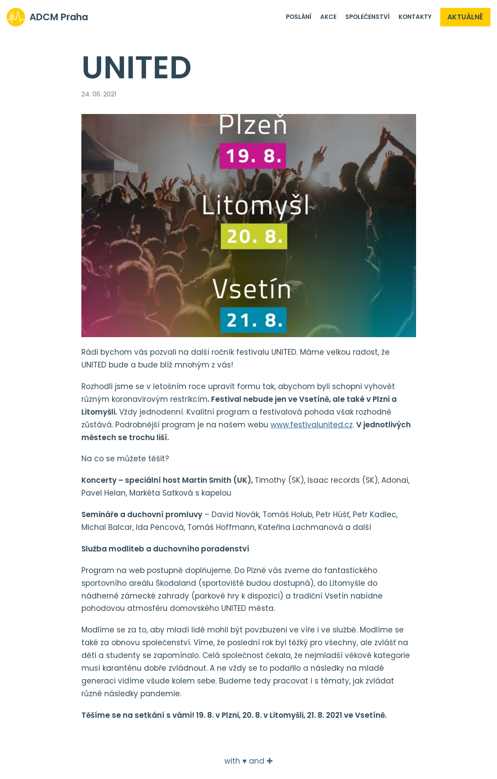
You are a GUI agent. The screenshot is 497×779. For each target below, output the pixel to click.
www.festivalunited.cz (311, 424)
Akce (328, 17)
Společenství (367, 17)
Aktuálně (465, 17)
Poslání (298, 17)
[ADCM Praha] (47, 17)
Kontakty (414, 17)
